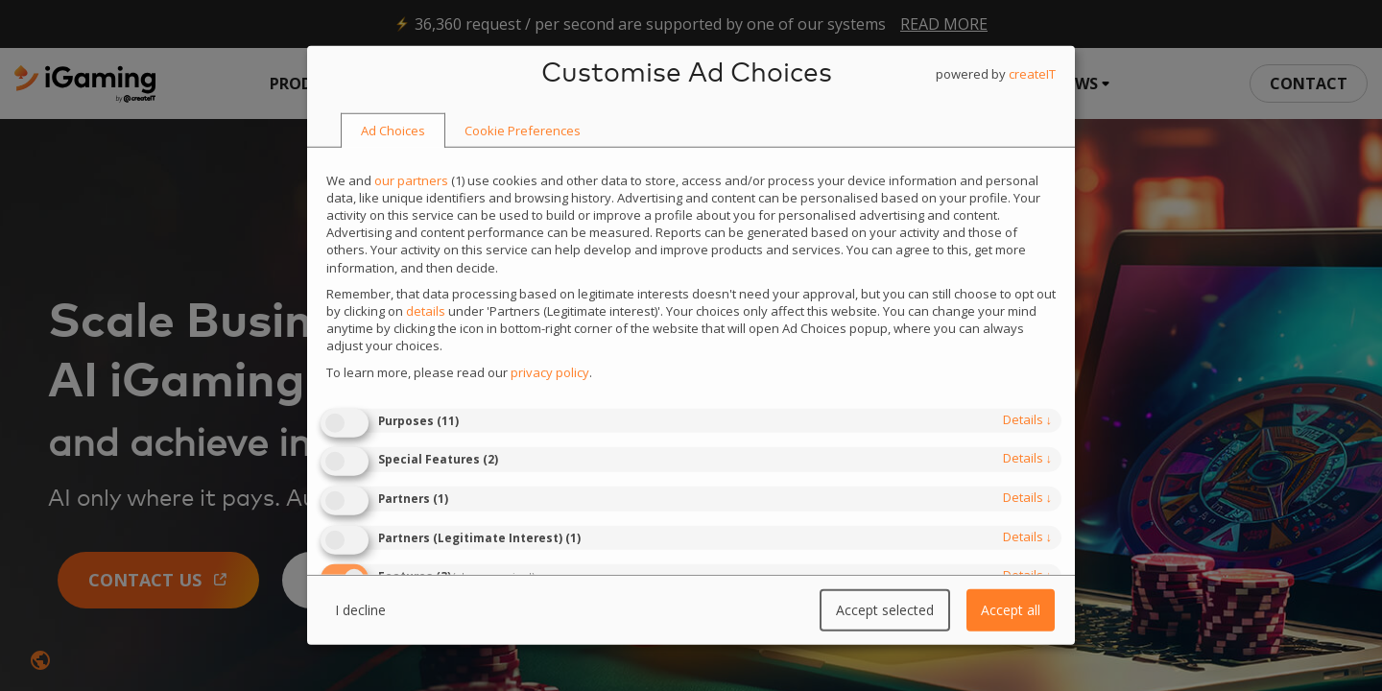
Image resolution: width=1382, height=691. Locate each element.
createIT (1032, 74)
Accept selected (885, 610)
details (1028, 419)
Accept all (1010, 610)
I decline (360, 610)
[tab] (393, 131)
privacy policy (550, 371)
